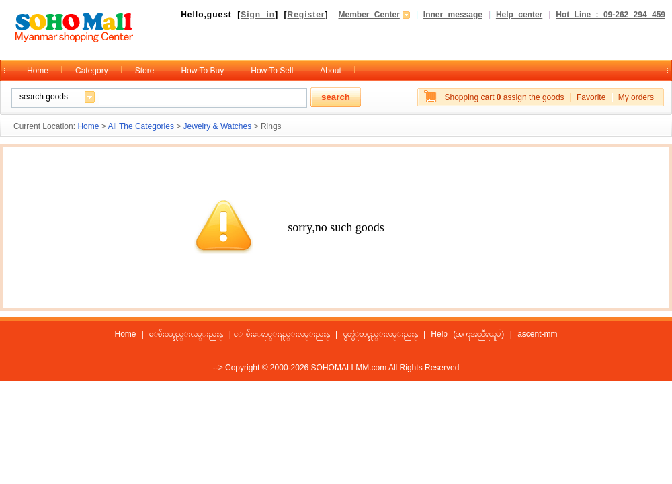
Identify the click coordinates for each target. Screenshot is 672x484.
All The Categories (141, 126)
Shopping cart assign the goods (504, 97)
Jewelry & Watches (217, 126)
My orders (636, 97)
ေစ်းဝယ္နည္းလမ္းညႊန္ (186, 334)
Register (306, 14)
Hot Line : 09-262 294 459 (610, 14)
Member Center (369, 14)
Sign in (258, 14)
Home (88, 126)
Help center (519, 14)
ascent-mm (537, 334)
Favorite (591, 97)
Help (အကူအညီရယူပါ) (467, 334)
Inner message (452, 14)
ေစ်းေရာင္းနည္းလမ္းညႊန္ (288, 334)
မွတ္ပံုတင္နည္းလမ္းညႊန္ (380, 334)
